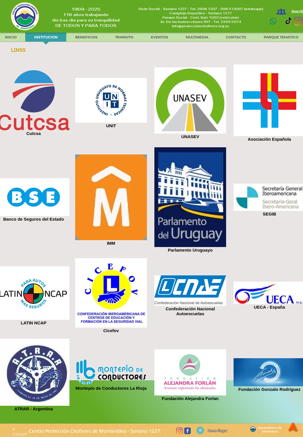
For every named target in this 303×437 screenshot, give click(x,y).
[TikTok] (288, 21)
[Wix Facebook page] (187, 431)
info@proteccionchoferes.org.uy (200, 26)
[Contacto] (273, 21)
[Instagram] (298, 21)
